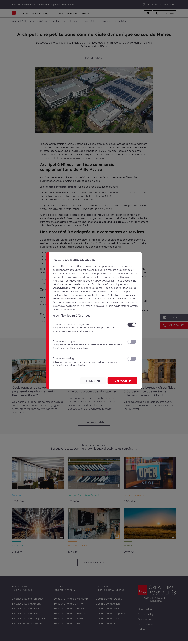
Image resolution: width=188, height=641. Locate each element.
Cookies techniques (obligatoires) (88, 327)
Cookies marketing (88, 361)
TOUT (122, 380)
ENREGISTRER (93, 380)
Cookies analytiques (88, 344)
